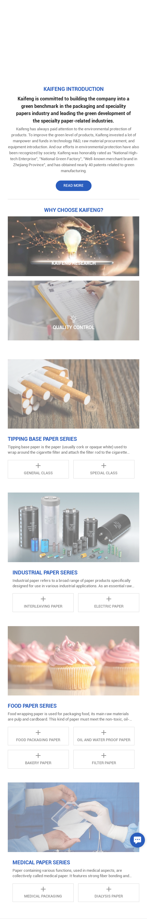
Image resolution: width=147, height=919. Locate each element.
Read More (73, 186)
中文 (116, 9)
